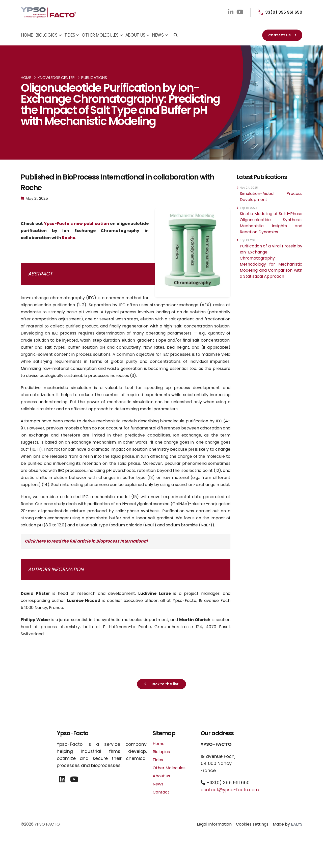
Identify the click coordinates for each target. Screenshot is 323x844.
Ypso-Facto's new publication (76, 223)
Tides (69, 35)
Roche (68, 238)
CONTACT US (282, 35)
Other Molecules (100, 35)
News (158, 35)
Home (27, 35)
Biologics (47, 35)
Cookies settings (252, 824)
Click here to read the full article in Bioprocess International (86, 541)
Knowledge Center (56, 77)
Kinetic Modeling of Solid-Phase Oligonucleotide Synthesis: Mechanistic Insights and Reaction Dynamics (271, 223)
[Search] (176, 35)
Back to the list (161, 683)
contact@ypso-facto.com (230, 790)
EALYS (296, 824)
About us (135, 35)
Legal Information (214, 824)
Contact (161, 792)
